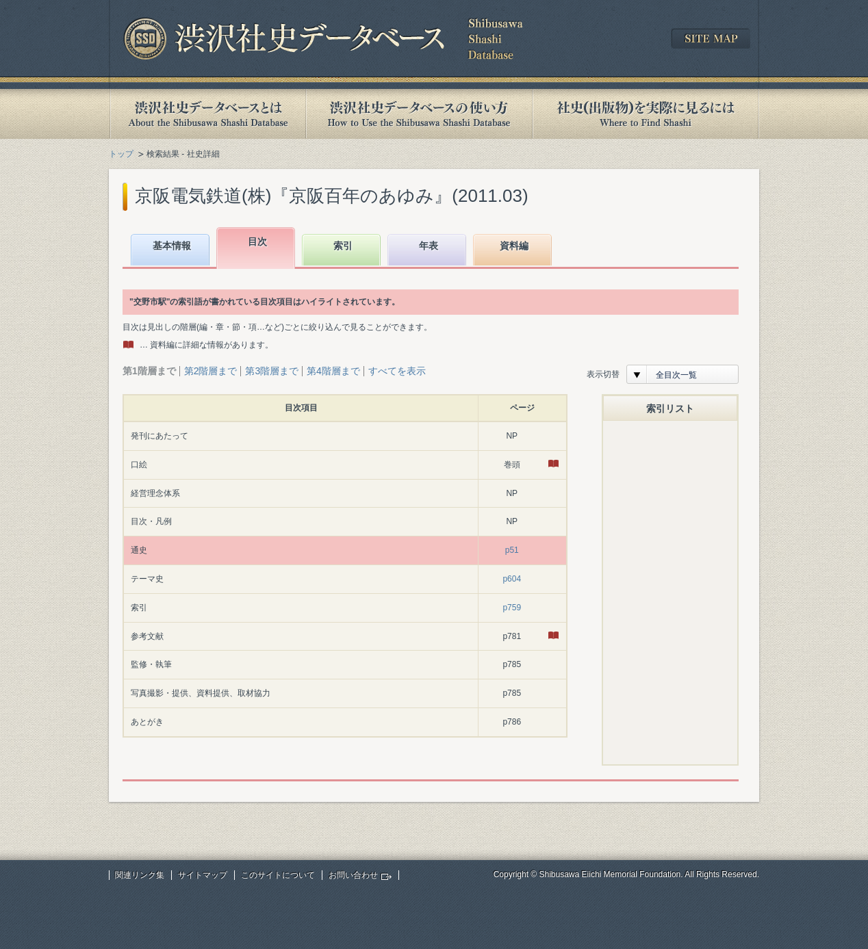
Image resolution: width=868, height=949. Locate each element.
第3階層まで (271, 370)
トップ (121, 154)
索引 (343, 245)
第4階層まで (333, 370)
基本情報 (172, 245)
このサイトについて (278, 875)
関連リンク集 (139, 875)
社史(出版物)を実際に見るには (645, 114)
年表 (428, 245)
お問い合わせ (353, 875)
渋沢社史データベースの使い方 (419, 114)
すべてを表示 (397, 370)
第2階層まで (211, 370)
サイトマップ (202, 875)
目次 (257, 241)
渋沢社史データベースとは (207, 114)
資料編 (514, 245)
